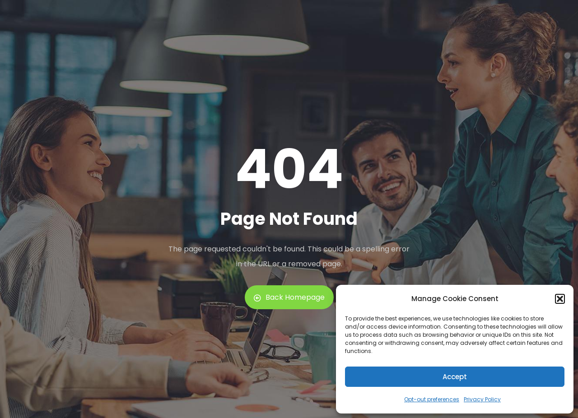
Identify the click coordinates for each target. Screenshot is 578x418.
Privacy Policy (482, 399)
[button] (559, 298)
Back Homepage (289, 297)
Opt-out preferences (431, 399)
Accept (455, 376)
